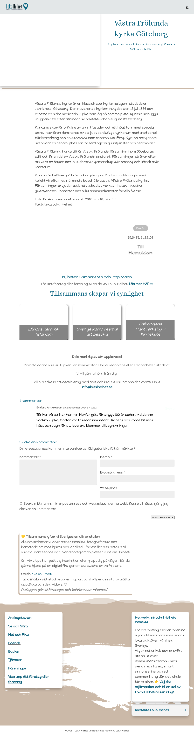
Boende (14, 643)
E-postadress (112, 472)
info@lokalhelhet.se (96, 387)
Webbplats (108, 488)
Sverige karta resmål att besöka (98, 332)
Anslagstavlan (19, 618)
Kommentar (30, 457)
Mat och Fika (18, 635)
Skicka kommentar (162, 517)
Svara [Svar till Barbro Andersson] (170, 409)
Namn (106, 457)
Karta (141, 228)
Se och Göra (18, 626)
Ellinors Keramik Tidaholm (47, 332)
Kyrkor (113, 44)
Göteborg (154, 44)
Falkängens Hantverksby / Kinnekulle (154, 329)
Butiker (14, 651)
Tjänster (15, 660)
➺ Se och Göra (132, 44)
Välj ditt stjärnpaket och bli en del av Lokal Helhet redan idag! (158, 687)
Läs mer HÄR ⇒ (141, 284)
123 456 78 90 (42, 574)
